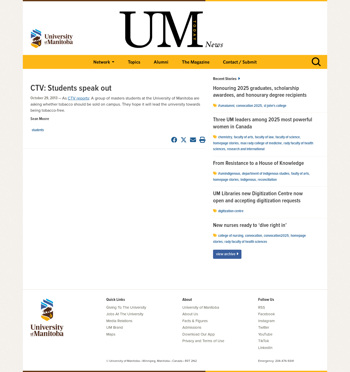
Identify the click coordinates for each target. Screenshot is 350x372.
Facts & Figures (195, 321)
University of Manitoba (200, 307)
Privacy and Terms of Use (203, 341)
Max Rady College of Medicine (261, 143)
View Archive (227, 254)
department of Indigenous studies (265, 173)
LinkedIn (265, 347)
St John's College (275, 105)
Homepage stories (226, 143)
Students (38, 130)
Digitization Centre (230, 211)
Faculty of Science (287, 137)
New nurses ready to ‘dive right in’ (250, 225)
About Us (190, 314)
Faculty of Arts (243, 137)
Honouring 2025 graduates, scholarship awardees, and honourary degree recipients (260, 92)
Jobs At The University (124, 314)
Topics (134, 62)
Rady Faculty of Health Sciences (245, 241)
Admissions (191, 327)
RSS (261, 307)
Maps (110, 334)
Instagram (266, 321)
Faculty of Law (264, 137)
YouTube (265, 334)
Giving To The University (126, 307)
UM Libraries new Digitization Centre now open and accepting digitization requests (258, 197)
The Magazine (195, 62)
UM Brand (114, 327)
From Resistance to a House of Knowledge (258, 163)
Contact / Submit (240, 62)
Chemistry (225, 137)
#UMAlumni (226, 105)
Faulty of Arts (300, 173)
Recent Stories (226, 78)
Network (101, 62)
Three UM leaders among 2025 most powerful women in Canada (262, 123)
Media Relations (119, 321)
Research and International (246, 149)
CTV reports (78, 98)
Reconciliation (267, 179)
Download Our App (198, 334)
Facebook (266, 314)
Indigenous (248, 179)
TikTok (263, 341)
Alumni (161, 62)
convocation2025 (276, 235)
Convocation (253, 235)
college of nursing (230, 235)
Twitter (263, 327)
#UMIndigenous (229, 173)
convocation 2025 (249, 105)
